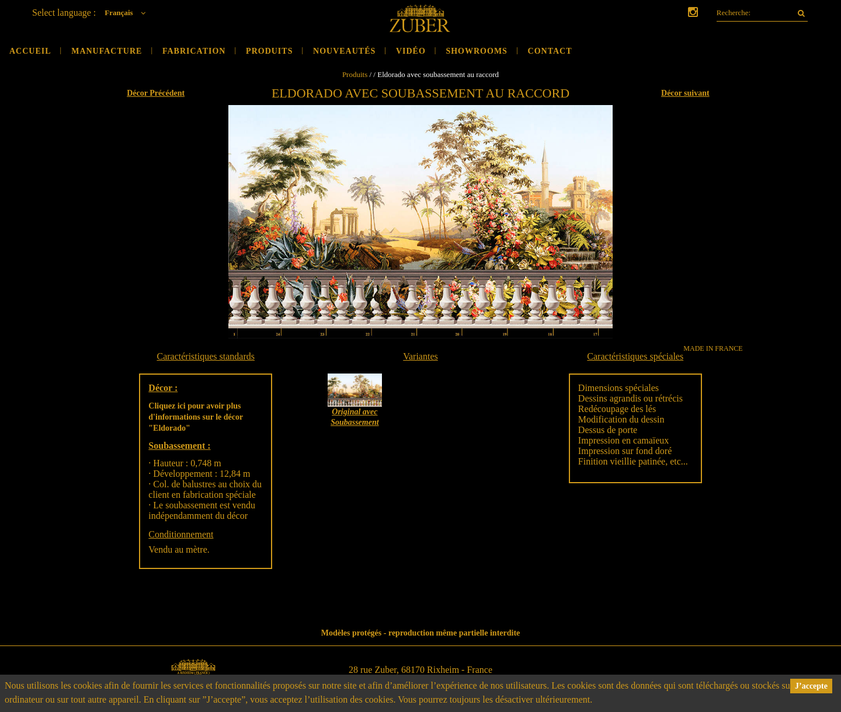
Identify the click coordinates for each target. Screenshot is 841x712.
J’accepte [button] (811, 686)
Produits (269, 51)
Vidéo (411, 51)
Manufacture (106, 51)
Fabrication (194, 51)
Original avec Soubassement (354, 417)
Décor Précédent (156, 93)
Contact (550, 51)
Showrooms (476, 51)
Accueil (30, 51)
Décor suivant (685, 93)
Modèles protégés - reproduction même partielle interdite (420, 633)
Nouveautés (344, 51)
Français (128, 12)
